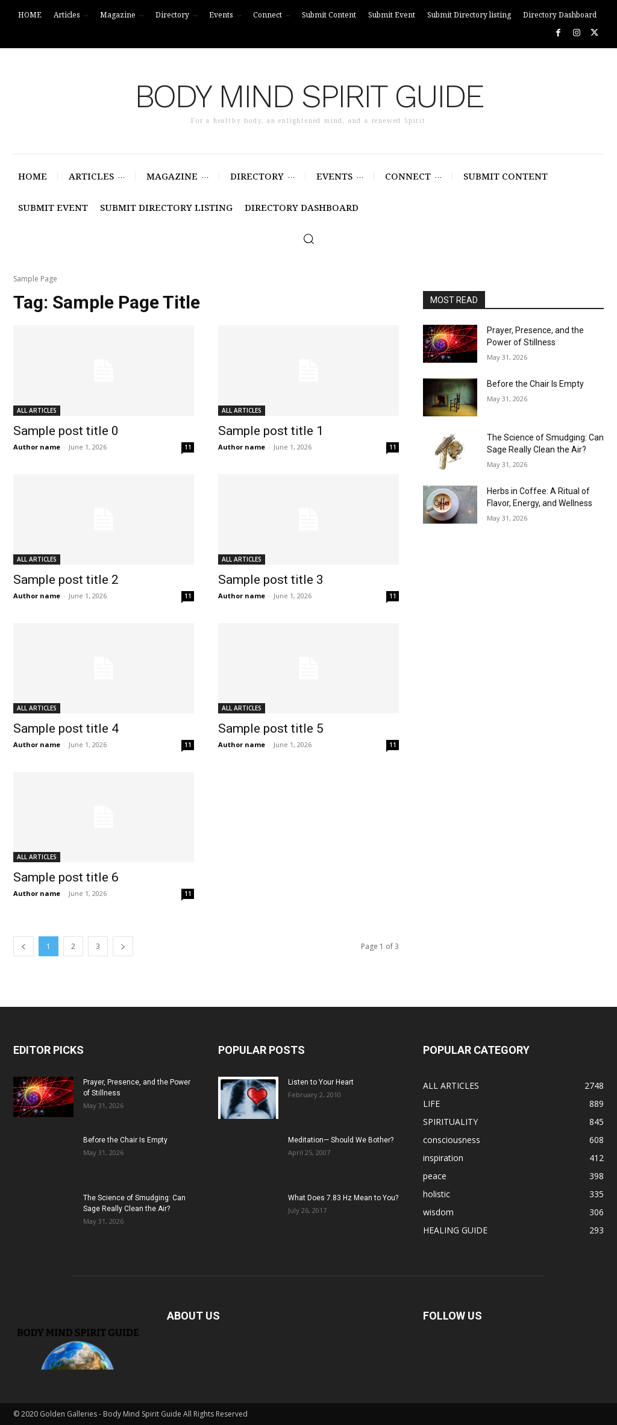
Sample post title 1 (271, 431)
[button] (308, 239)
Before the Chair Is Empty (535, 384)
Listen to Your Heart (321, 1082)
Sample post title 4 (66, 728)
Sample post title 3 (271, 579)
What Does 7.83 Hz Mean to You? (343, 1198)
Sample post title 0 (66, 431)
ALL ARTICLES (37, 410)
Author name (36, 446)
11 (188, 447)
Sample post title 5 (271, 728)
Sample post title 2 (66, 579)
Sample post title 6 (66, 877)
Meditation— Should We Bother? (340, 1140)
